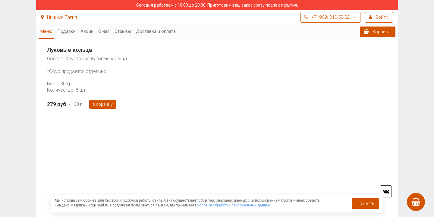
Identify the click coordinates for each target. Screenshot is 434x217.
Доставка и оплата (156, 31)
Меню (46, 31)
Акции (86, 31)
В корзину (103, 104)
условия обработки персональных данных (234, 205)
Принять (365, 203)
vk (386, 191)
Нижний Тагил (59, 17)
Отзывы (123, 31)
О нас (104, 31)
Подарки (66, 31)
